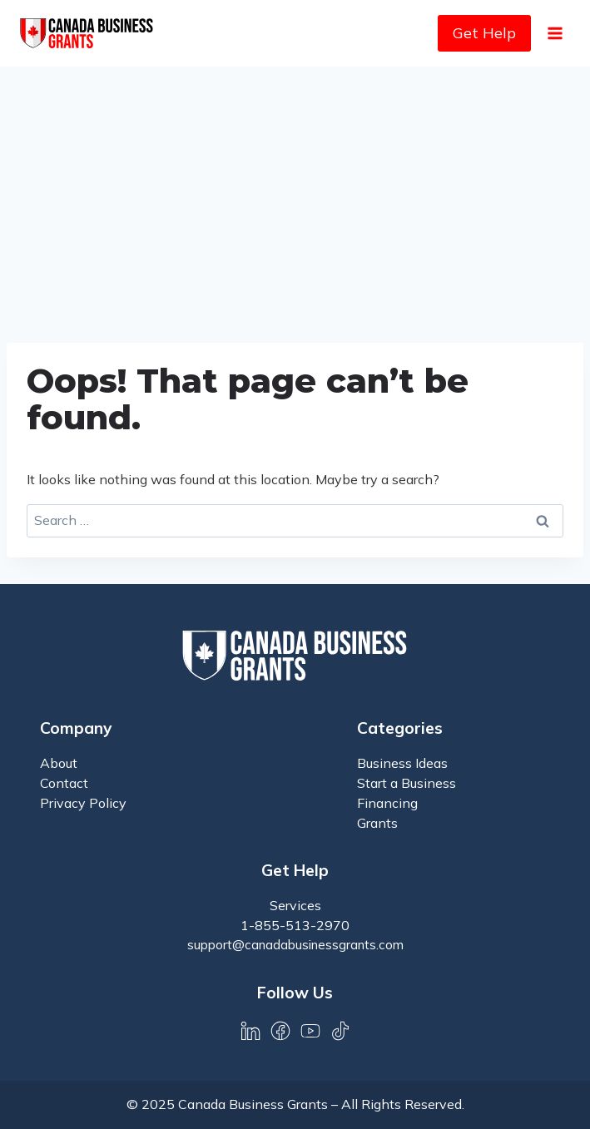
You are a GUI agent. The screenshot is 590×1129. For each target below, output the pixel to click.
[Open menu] (554, 33)
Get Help (484, 32)
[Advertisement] (295, 191)
